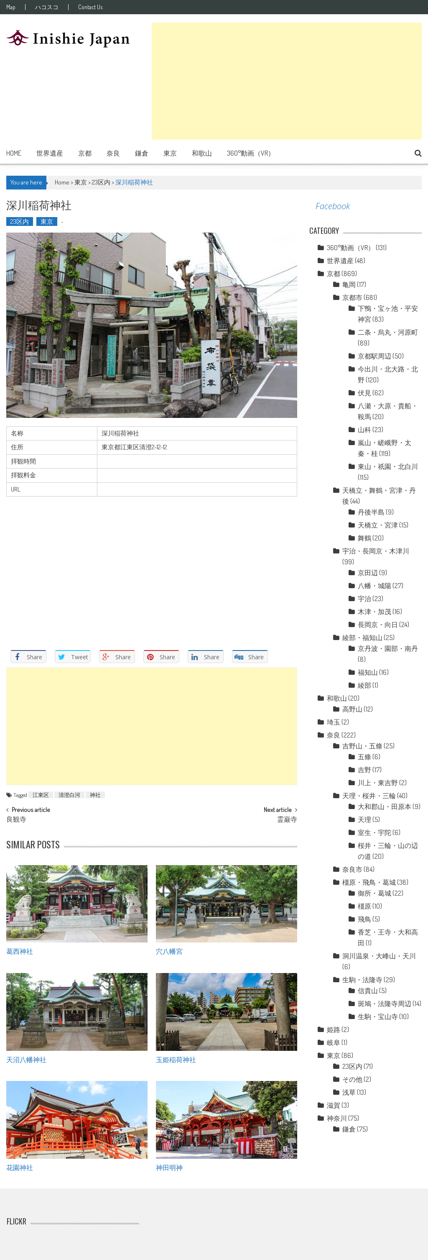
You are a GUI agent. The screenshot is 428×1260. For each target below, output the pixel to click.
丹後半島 (371, 512)
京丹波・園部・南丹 (388, 648)
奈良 (113, 153)
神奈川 (337, 1118)
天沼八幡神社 (26, 1059)
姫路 (333, 1029)
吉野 (364, 770)
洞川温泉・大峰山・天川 (379, 956)
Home (13, 153)
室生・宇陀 (374, 832)
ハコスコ (47, 7)
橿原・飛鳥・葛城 (369, 882)
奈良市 (352, 869)
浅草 (349, 1092)
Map (10, 7)
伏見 (364, 393)
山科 (364, 429)
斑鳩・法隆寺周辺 (384, 1003)
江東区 (41, 794)
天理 (364, 819)
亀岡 (349, 284)
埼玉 (333, 722)
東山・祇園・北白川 (388, 466)
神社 (95, 794)
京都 (85, 153)
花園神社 (19, 1167)
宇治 (364, 598)
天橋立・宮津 (378, 525)
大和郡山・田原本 (384, 806)
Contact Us (90, 7)
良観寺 (16, 820)
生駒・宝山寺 (378, 1016)
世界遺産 (49, 153)
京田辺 (368, 573)
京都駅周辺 (374, 356)
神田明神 (169, 1167)
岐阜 (333, 1042)
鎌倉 (141, 153)
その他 (352, 1079)
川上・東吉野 (378, 783)
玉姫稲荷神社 (176, 1059)
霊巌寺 (287, 820)
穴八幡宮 (169, 951)
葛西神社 (19, 951)
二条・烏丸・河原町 (388, 332)
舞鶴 (364, 538)
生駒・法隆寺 (362, 980)
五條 (364, 757)
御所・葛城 (374, 893)
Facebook (333, 206)
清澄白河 (69, 794)
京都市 (352, 297)
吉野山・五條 (362, 746)
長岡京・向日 (378, 624)
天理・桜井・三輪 (369, 795)
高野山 (352, 709)
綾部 (364, 685)
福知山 (368, 672)
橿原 (364, 906)
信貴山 (368, 990)
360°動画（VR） (251, 153)
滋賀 (333, 1105)
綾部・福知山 (362, 637)
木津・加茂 (374, 611)
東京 (170, 153)
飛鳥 (364, 919)
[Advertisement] (287, 81)
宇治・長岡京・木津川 (375, 551)
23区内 (101, 182)
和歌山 (202, 153)
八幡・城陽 (374, 585)
